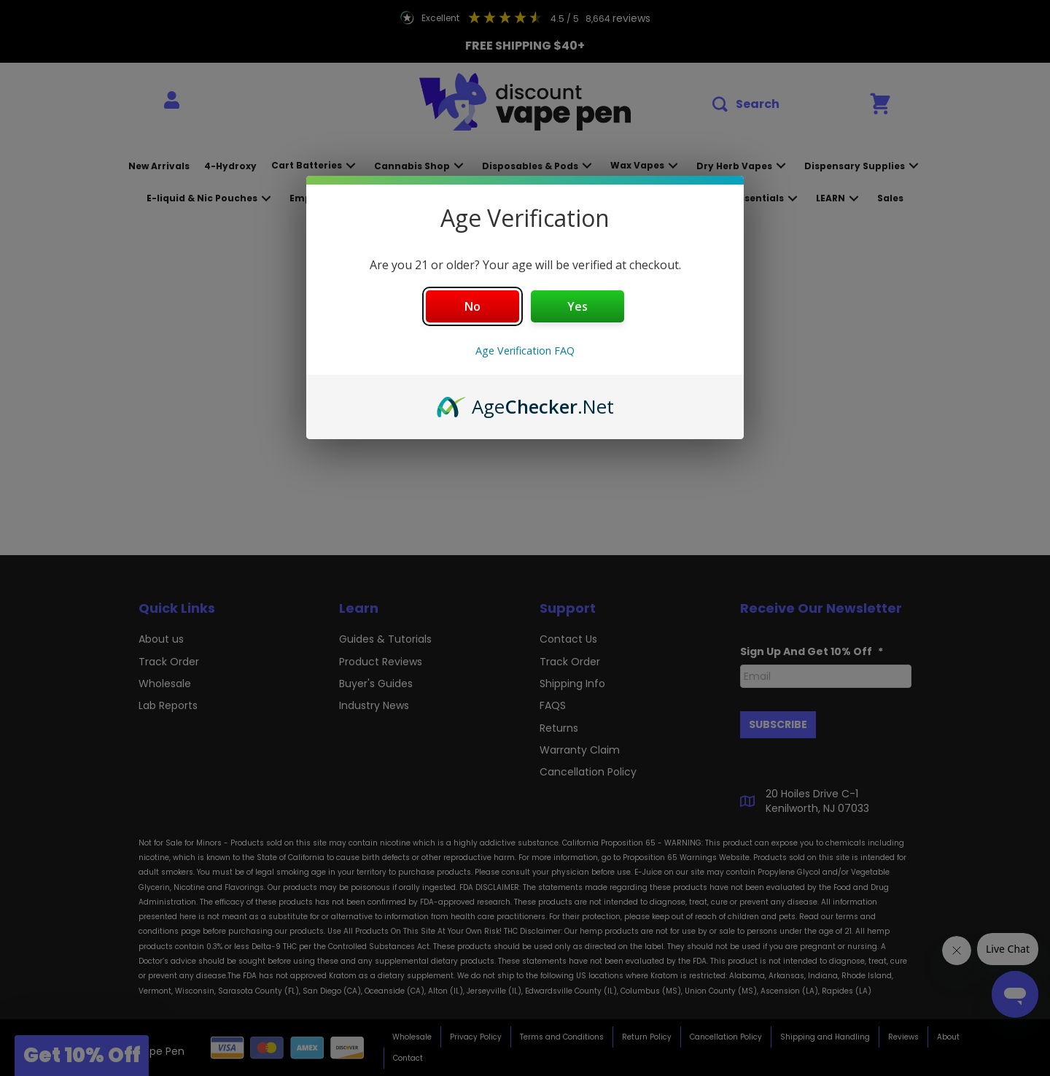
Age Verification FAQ (525, 350)
